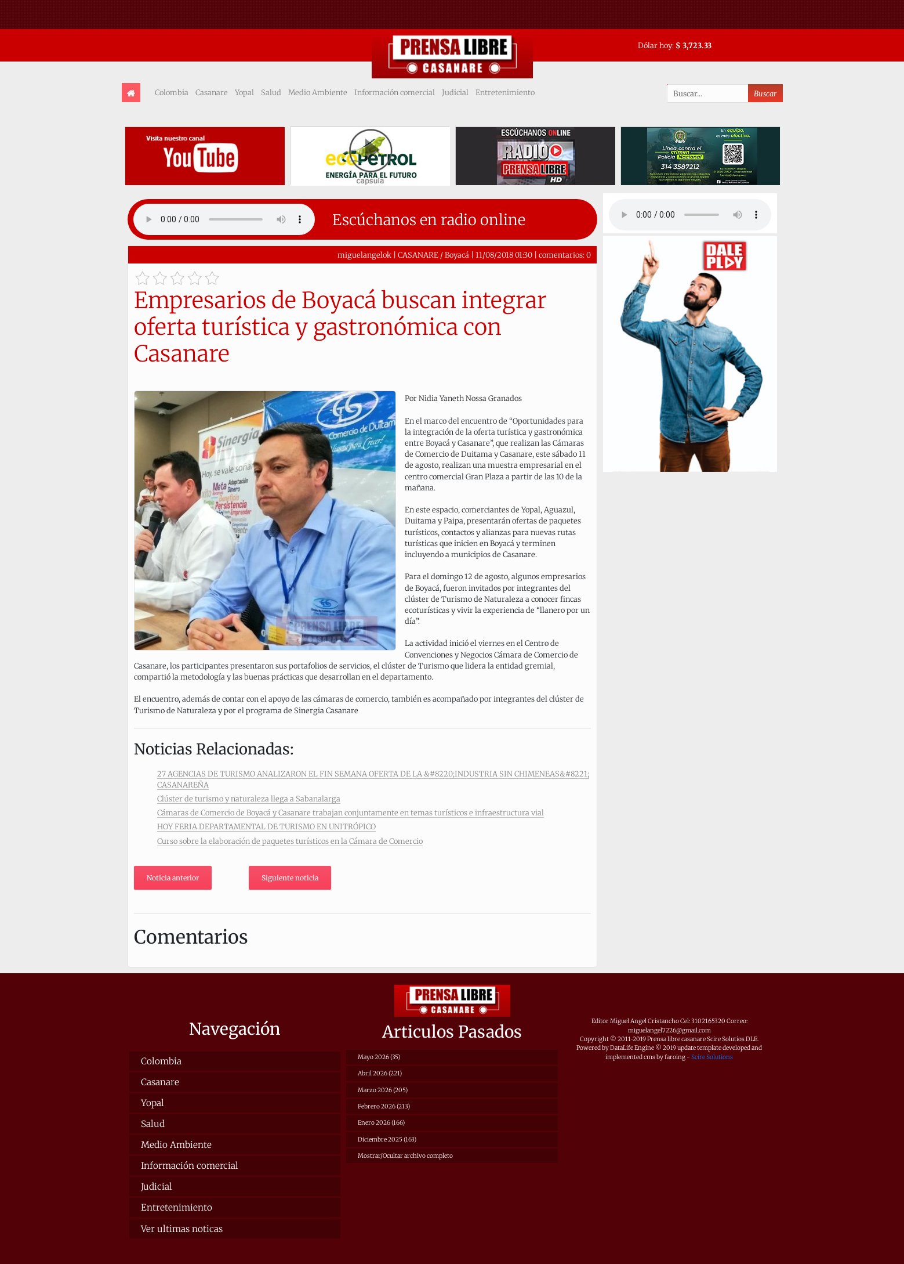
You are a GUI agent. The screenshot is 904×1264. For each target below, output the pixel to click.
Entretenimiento (505, 92)
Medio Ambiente (317, 92)
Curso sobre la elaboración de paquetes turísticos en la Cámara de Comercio (290, 841)
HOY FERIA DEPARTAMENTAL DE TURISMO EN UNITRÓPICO (266, 826)
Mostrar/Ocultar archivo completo (405, 1156)
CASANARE (418, 254)
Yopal (244, 92)
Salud (271, 92)
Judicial (455, 92)
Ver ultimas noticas (182, 1228)
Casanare (211, 92)
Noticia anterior (173, 877)
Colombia (171, 92)
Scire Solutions (712, 1057)
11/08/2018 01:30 (503, 254)
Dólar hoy (655, 45)
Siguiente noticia (290, 877)
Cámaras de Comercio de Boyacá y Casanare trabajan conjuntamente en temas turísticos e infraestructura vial (350, 812)
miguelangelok (364, 254)
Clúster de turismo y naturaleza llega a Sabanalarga (248, 798)
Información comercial (394, 92)
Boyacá (457, 254)
